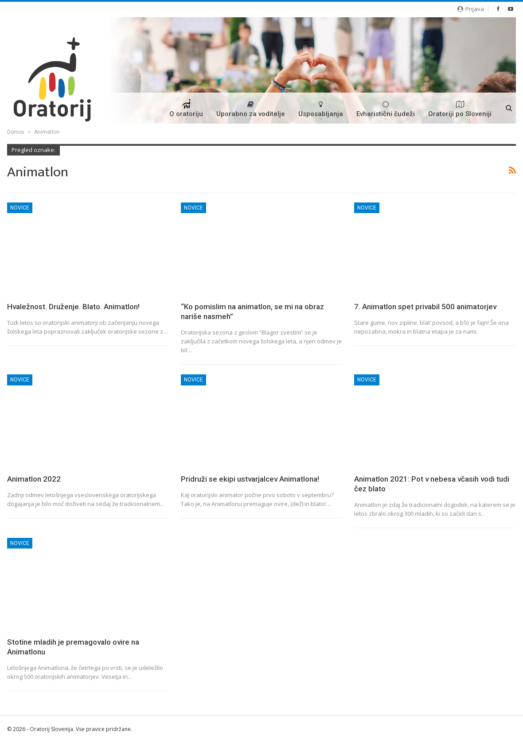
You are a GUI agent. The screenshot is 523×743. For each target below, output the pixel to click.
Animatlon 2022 (34, 479)
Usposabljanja (321, 109)
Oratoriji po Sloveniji (460, 109)
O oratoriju (186, 111)
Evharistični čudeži (386, 109)
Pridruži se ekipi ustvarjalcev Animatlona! (250, 479)
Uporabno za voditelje (251, 109)
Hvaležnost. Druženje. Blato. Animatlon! (73, 306)
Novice (19, 208)
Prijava (470, 9)
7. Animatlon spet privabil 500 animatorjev (425, 306)
